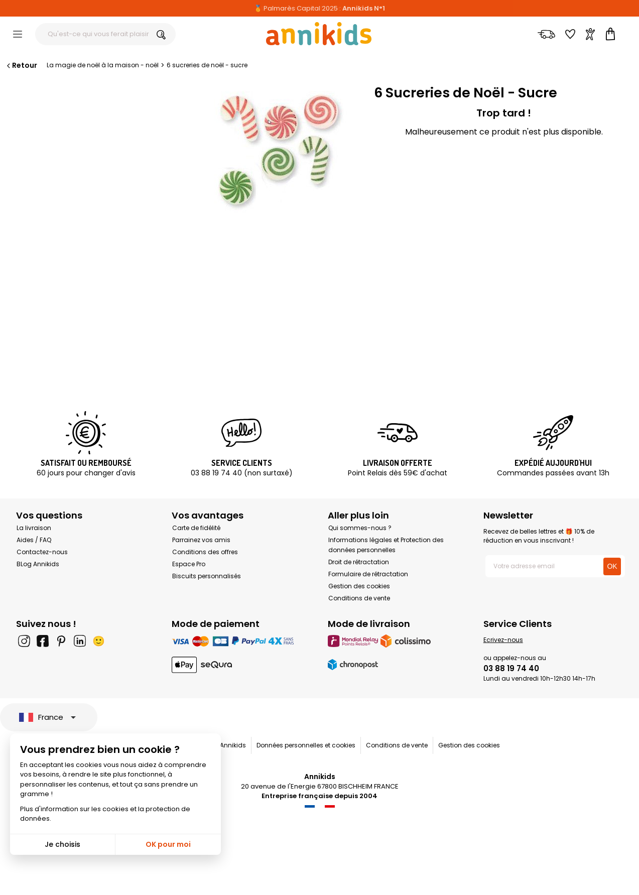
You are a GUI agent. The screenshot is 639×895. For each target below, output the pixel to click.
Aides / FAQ (34, 540)
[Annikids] (318, 33)
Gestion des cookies (359, 586)
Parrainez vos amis (201, 540)
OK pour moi (168, 844)
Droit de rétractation (358, 562)
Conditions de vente (359, 598)
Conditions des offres (205, 552)
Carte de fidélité (196, 528)
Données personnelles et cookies (306, 745)
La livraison (34, 528)
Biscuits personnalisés (206, 576)
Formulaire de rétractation (368, 574)
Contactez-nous (42, 552)
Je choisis (62, 844)
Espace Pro (188, 564)
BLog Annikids (38, 564)
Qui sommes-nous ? (360, 528)
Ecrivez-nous (503, 639)
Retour (21, 65)
